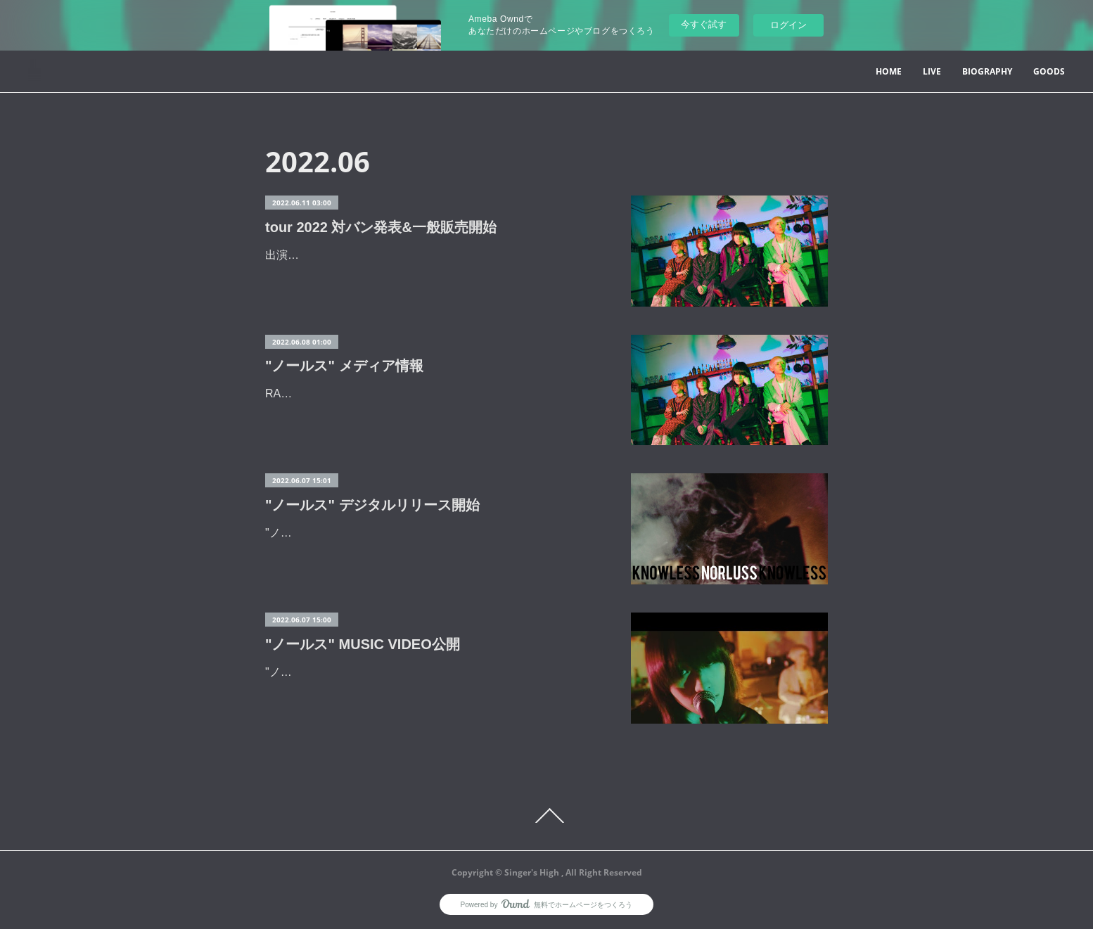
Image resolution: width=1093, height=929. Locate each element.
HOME (889, 71)
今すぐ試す (704, 24)
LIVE (932, 71)
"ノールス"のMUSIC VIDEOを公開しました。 (379, 672)
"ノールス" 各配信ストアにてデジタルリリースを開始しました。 (428, 533)
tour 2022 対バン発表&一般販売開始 (381, 227)
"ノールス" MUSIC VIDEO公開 (362, 644)
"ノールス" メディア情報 (344, 365)
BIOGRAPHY (987, 71)
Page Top (546, 816)
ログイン (788, 25)
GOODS (1049, 71)
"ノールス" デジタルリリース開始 (372, 505)
